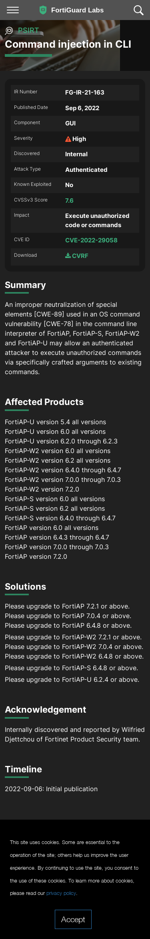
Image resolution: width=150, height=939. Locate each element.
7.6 (69, 200)
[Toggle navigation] (12, 10)
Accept (73, 919)
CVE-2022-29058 (91, 240)
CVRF (76, 256)
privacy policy (61, 893)
